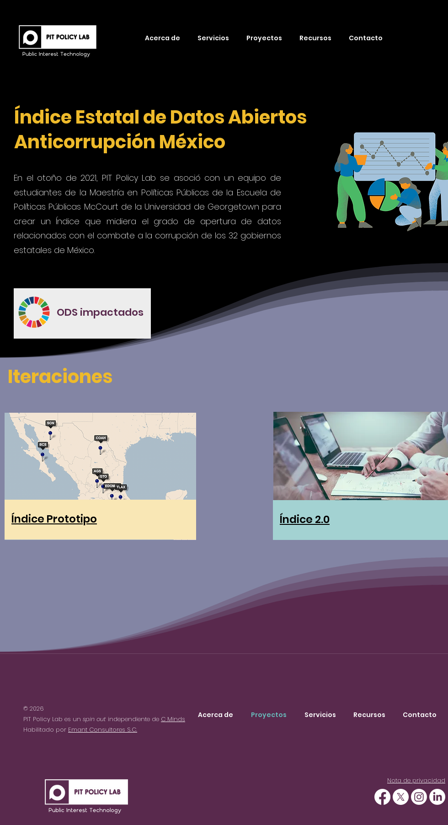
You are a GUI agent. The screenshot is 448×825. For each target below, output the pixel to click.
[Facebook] (382, 797)
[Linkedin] (437, 797)
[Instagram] (419, 797)
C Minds (173, 719)
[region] (82, 313)
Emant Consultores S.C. (102, 729)
